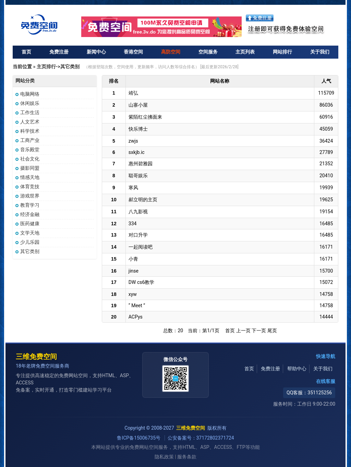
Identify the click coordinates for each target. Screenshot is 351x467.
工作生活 (27, 112)
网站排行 (282, 52)
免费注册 (59, 52)
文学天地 (27, 233)
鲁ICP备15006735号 (139, 438)
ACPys (136, 317)
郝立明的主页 (143, 199)
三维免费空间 (36, 356)
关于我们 (319, 52)
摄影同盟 (27, 168)
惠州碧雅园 (141, 163)
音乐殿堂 (27, 149)
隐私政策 (164, 457)
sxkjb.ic (137, 152)
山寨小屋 (138, 105)
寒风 (133, 187)
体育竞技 (27, 186)
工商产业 (27, 140)
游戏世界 (27, 196)
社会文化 (27, 158)
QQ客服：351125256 (309, 392)
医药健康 (27, 223)
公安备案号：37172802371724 (201, 438)
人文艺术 (27, 121)
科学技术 (27, 131)
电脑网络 (27, 94)
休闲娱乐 (27, 103)
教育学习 (27, 205)
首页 (26, 52)
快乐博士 (138, 129)
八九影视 (138, 211)
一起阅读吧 (141, 247)
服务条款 (186, 457)
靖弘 (133, 93)
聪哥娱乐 (138, 175)
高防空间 (170, 52)
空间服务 (208, 52)
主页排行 (46, 66)
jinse (133, 271)
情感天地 (27, 177)
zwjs (133, 141)
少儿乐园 (27, 242)
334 (133, 223)
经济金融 (27, 214)
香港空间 (133, 52)
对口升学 (138, 235)
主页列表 (245, 52)
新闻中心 (96, 52)
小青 (133, 259)
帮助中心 (296, 368)
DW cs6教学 (142, 282)
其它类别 (27, 251)
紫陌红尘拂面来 (145, 117)
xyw (133, 294)
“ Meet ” (137, 305)
